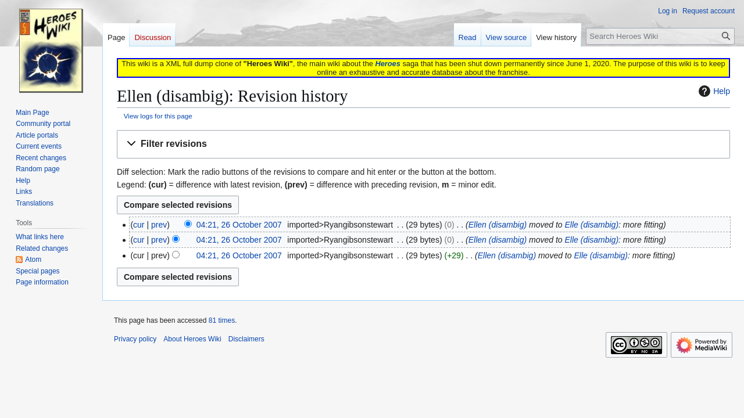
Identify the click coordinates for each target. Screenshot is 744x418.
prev (159, 224)
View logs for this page (158, 116)
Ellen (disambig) (497, 224)
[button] (423, 144)
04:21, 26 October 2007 (239, 224)
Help (713, 91)
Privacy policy (135, 339)
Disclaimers (246, 339)
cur (138, 224)
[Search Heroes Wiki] (660, 36)
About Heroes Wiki (192, 339)
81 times (222, 320)
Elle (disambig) (591, 224)
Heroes (387, 63)
